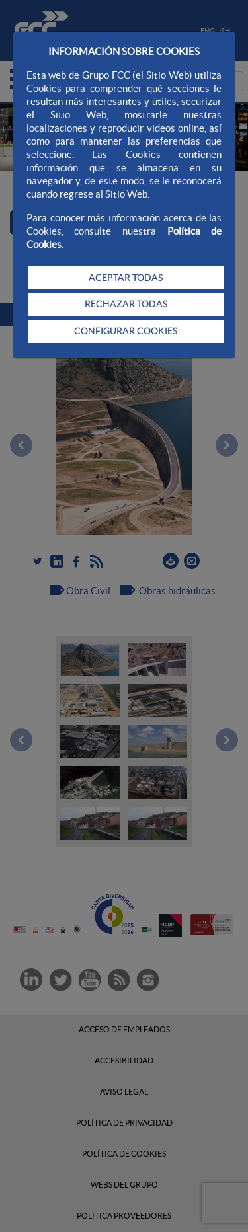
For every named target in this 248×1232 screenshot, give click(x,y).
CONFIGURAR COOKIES (125, 331)
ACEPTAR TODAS (126, 277)
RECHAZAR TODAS (126, 304)
